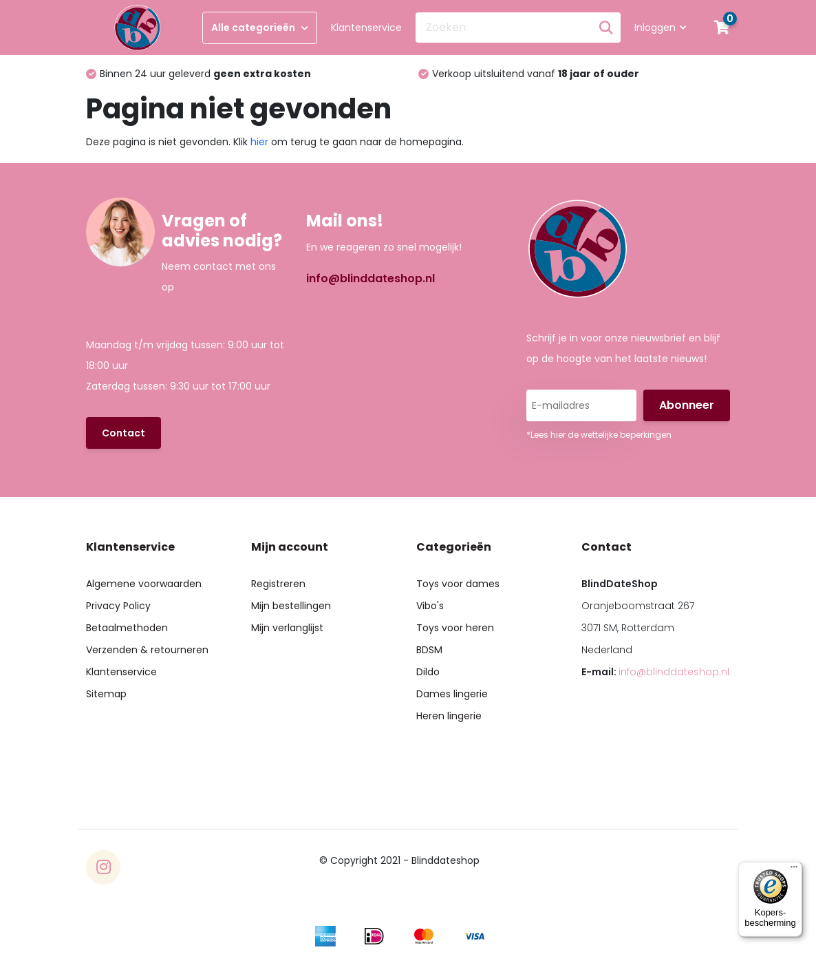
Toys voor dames (458, 584)
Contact (123, 433)
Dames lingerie (452, 694)
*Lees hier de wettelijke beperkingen (599, 435)
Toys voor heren (455, 628)
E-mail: (655, 672)
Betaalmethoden (127, 628)
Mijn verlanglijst (287, 628)
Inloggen (660, 27)
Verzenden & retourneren (147, 650)
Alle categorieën (259, 27)
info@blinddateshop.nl (370, 278)
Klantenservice (366, 27)
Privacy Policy (118, 606)
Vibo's (430, 606)
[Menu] (794, 870)
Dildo (428, 672)
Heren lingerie (449, 716)
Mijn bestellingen (291, 606)
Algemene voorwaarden (144, 584)
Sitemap (106, 694)
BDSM (429, 650)
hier (259, 142)
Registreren (278, 584)
